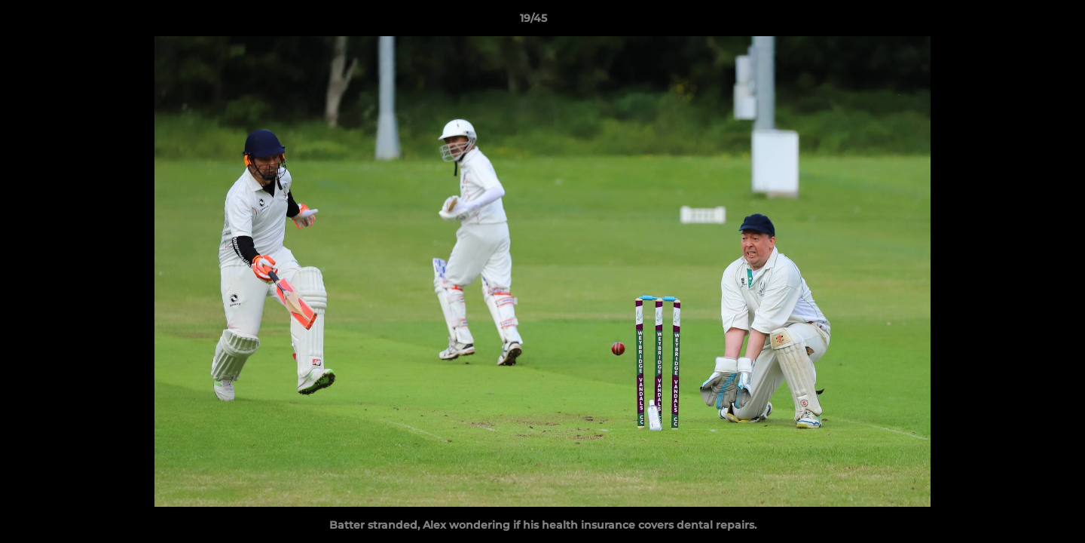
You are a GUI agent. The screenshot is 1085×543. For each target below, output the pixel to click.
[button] (1022, 22)
